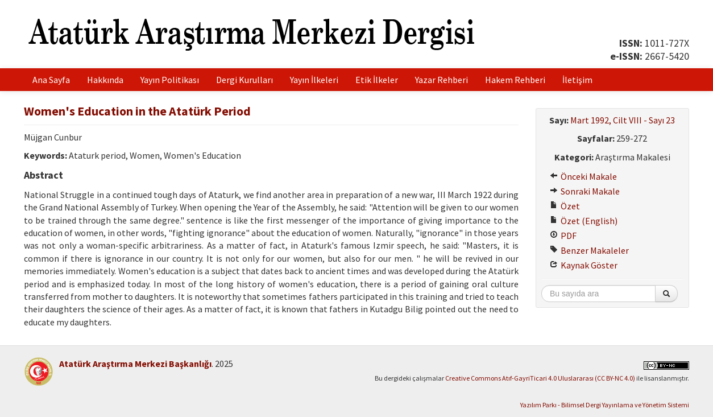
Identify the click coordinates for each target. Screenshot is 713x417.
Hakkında (105, 79)
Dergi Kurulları (244, 79)
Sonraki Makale (585, 191)
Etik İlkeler (376, 79)
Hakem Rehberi (515, 79)
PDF (563, 235)
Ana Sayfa (51, 79)
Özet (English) (583, 220)
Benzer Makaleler (589, 250)
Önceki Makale (583, 176)
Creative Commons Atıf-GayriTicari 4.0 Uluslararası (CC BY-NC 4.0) (540, 378)
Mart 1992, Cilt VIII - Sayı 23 (622, 120)
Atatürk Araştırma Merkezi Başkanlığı (135, 363)
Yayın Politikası (169, 79)
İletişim (577, 79)
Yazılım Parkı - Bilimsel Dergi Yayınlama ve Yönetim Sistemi (604, 405)
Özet (565, 206)
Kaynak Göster (583, 265)
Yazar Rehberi (441, 79)
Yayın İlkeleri (314, 79)
